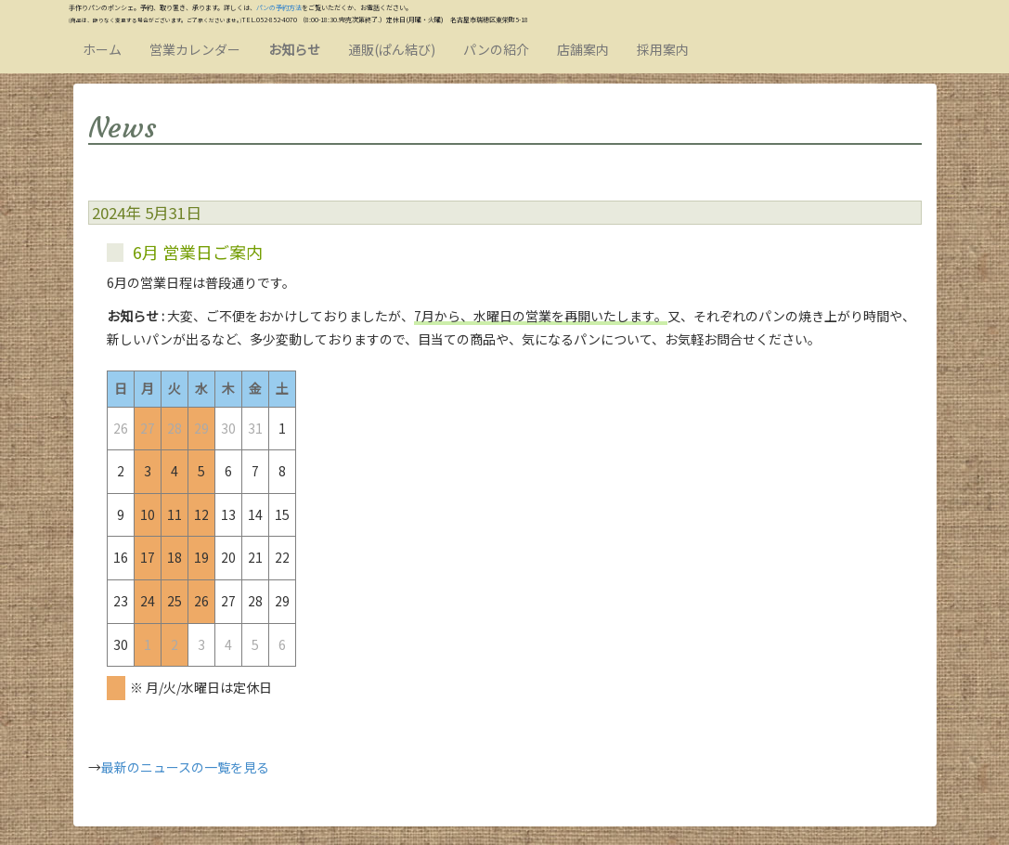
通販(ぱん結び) (391, 49)
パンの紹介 (496, 49)
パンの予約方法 (279, 7)
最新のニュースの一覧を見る (185, 767)
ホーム (102, 49)
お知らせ (294, 49)
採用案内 (663, 49)
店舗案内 (583, 49)
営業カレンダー (194, 49)
